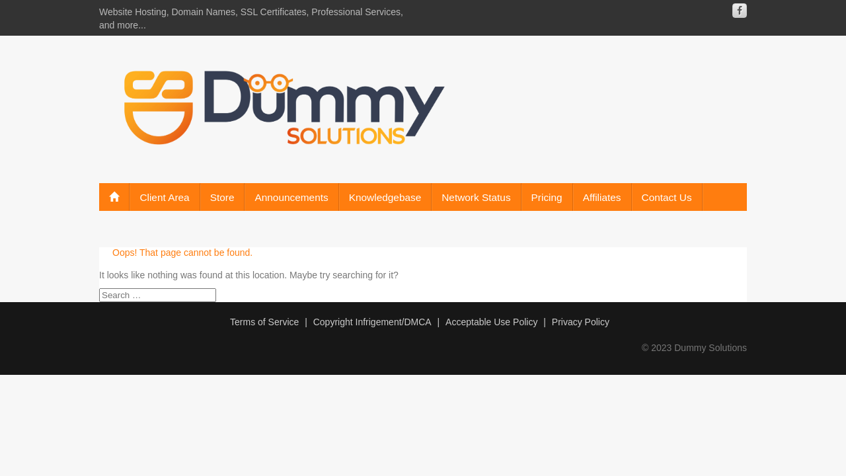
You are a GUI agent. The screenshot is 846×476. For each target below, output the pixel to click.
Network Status (476, 197)
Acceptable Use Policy (491, 322)
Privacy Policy (580, 322)
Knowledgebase (385, 197)
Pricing (546, 197)
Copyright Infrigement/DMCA (372, 322)
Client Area (164, 197)
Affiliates (602, 197)
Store (222, 197)
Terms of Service (264, 322)
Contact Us (667, 197)
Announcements (291, 197)
